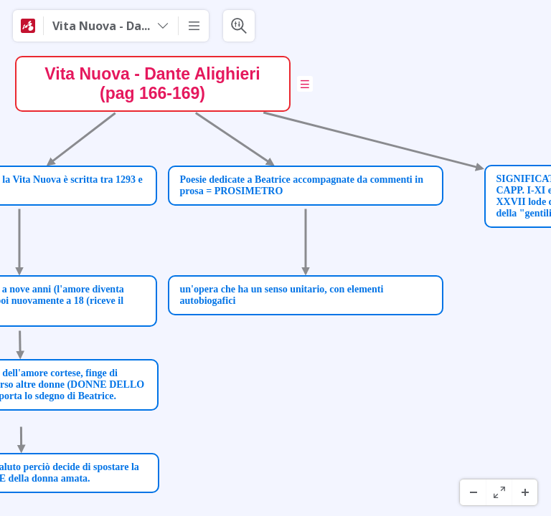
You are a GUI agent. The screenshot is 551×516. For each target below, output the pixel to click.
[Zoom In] (524, 492)
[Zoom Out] (473, 492)
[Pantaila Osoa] (499, 492)
